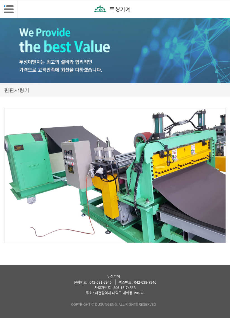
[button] (9, 9)
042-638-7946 (145, 282)
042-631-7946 (100, 282)
